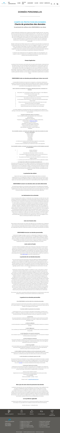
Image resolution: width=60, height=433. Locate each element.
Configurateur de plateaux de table (26, 425)
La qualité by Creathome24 (44, 422)
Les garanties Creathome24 (44, 424)
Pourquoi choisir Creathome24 (45, 421)
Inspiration (47, 3)
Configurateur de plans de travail (26, 421)
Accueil (26, 6)
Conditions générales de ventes (29, 431)
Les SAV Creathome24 (43, 425)
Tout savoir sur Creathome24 (45, 426)
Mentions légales (19, 431)
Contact (42, 3)
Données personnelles (40, 431)
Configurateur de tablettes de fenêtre (27, 426)
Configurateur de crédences (25, 422)
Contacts (22, 428)
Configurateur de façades (24, 424)
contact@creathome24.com (33, 379)
